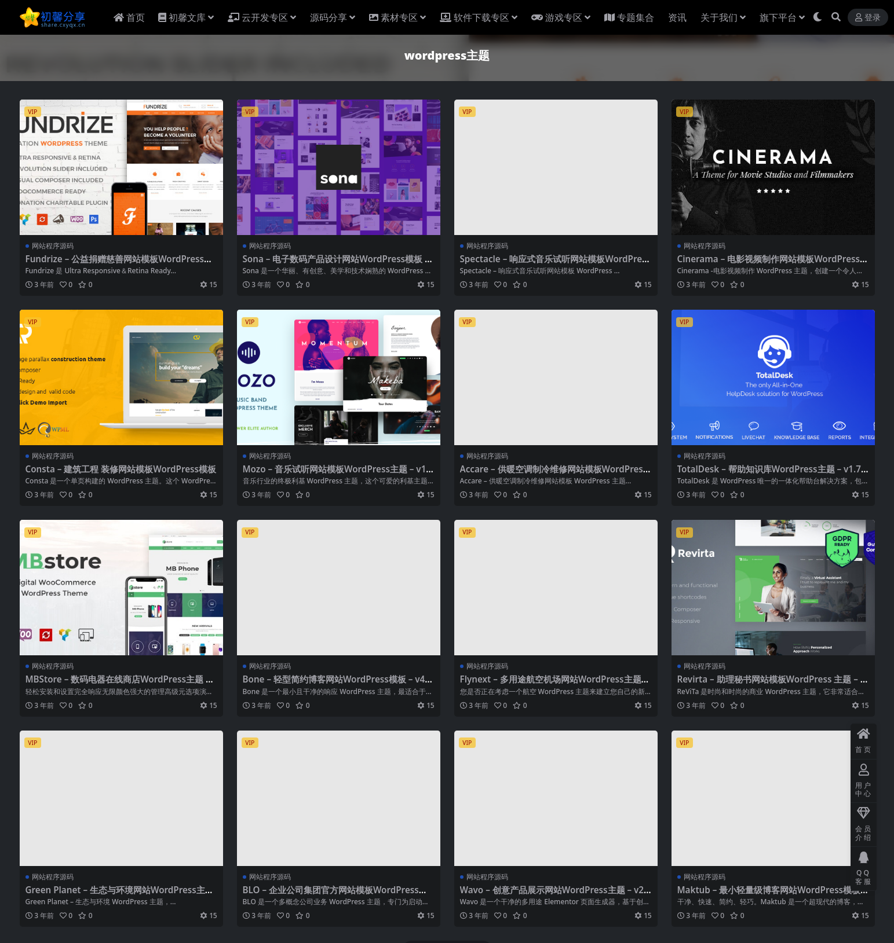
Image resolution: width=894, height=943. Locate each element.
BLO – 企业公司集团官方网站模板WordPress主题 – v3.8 (335, 895)
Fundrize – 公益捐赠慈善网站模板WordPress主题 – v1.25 (119, 264)
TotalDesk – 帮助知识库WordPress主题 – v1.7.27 (773, 474)
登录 (868, 17)
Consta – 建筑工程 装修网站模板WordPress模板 (121, 469)
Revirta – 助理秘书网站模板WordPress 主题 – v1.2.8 (771, 684)
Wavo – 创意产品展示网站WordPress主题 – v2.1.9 (553, 895)
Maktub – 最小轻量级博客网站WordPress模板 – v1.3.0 (772, 895)
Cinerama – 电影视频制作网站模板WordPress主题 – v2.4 (773, 264)
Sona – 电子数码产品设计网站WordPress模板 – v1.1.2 (336, 264)
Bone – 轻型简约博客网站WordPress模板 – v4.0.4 (335, 684)
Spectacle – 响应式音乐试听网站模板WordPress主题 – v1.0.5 (555, 264)
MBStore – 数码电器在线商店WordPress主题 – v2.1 (117, 684)
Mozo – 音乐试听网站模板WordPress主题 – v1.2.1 (336, 474)
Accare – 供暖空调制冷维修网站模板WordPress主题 (554, 474)
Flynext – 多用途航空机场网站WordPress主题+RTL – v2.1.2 (553, 684)
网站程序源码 (53, 246)
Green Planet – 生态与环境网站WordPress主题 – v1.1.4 (119, 895)
